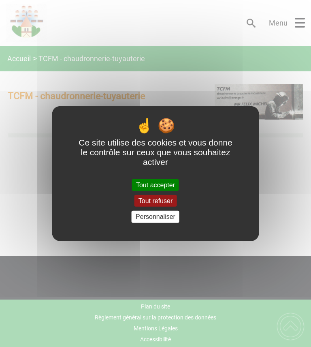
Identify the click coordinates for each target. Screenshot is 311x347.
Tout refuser (155, 200)
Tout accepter (155, 185)
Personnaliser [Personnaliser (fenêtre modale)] (155, 216)
